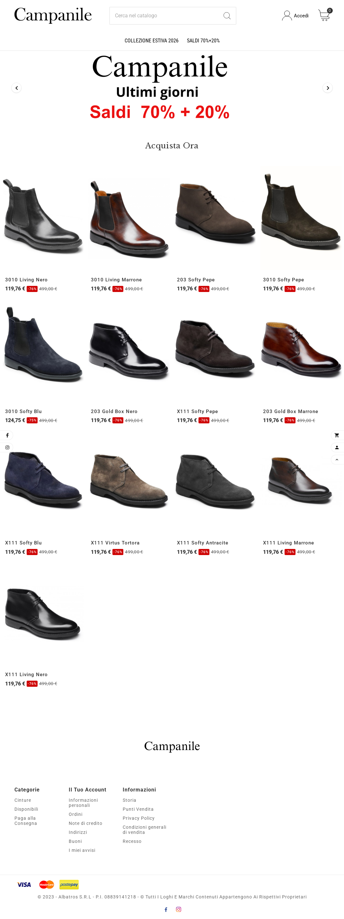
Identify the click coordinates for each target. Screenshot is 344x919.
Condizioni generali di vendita (144, 830)
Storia (130, 800)
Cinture (22, 800)
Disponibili (26, 809)
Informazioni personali (83, 803)
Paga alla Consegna (25, 821)
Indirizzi (78, 832)
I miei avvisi (82, 850)
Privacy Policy (139, 818)
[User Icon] (295, 16)
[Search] (227, 15)
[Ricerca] (164, 15)
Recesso (132, 841)
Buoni (75, 841)
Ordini (76, 814)
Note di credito (85, 823)
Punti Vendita (138, 809)
